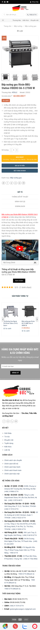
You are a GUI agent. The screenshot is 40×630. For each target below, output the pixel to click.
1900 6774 (14, 553)
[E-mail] (4, 2)
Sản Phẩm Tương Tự (20, 296)
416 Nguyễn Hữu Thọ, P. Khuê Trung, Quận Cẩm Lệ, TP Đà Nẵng (19, 550)
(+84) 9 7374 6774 (11, 509)
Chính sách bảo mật (12, 474)
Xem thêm (19, 281)
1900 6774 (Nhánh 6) (26, 574)
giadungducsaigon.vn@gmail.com (23, 609)
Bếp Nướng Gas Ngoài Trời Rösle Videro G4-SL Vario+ (10, 323)
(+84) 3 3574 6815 (15, 500)
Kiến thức (26, 20)
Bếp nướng (18, 26)
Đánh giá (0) (20, 202)
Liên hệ (7, 450)
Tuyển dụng (8, 443)
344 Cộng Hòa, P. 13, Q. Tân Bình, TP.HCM (20, 506)
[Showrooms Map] (5, 626)
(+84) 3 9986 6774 (11, 491)
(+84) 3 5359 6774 (19, 529)
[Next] (38, 79)
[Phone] (15, 626)
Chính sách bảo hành (12, 467)
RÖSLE (14, 92)
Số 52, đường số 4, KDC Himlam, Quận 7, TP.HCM (21, 515)
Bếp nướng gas (30, 26)
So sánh (6, 100)
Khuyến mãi (34, 20)
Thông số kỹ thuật (20, 197)
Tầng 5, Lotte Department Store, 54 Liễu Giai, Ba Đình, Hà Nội (20, 497)
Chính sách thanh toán (12, 470)
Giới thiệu (8, 433)
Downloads (20, 206)
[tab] (20, 192)
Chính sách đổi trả (11, 464)
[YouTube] (7, 2)
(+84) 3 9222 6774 (19, 518)
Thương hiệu (17, 20)
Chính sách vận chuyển (13, 460)
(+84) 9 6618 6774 (30, 535)
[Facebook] (2, 2)
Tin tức (7, 437)
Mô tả (20, 192)
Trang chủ (7, 26)
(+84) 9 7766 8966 (30, 559)
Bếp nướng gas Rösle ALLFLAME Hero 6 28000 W (28, 323)
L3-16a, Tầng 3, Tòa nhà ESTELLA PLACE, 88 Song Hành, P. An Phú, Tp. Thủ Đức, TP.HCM (20, 526)
